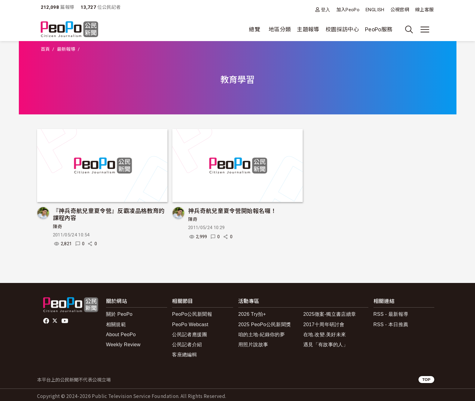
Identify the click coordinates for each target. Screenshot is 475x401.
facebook (46, 321)
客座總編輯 (184, 354)
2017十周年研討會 (323, 324)
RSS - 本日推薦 (390, 324)
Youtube (65, 321)
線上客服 (424, 9)
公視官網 (400, 9)
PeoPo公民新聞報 (192, 314)
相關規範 (116, 324)
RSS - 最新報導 (390, 314)
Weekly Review (123, 344)
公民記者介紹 (187, 344)
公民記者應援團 (189, 334)
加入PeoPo (348, 9)
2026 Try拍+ (252, 314)
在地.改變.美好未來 (324, 334)
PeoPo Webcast (190, 324)
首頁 (45, 49)
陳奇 (57, 226)
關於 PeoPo (119, 314)
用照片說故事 (253, 344)
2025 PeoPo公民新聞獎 (264, 324)
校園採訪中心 (342, 29)
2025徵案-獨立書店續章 (329, 314)
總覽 (254, 29)
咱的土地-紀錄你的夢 (261, 334)
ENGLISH (375, 9)
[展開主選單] (425, 29)
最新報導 (66, 49)
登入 (325, 9)
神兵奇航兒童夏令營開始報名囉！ (232, 210)
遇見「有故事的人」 (325, 344)
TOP (426, 379)
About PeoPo (121, 334)
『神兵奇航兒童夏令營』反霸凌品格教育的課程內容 (109, 214)
